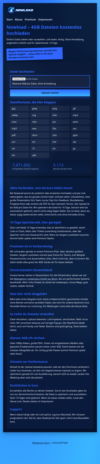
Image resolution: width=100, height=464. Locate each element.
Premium (30, 19)
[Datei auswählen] (45, 78)
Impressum (45, 19)
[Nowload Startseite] (20, 10)
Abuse (18, 19)
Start (10, 19)
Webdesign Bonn (41, 442)
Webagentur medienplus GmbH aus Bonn (35, 278)
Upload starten (50, 92)
